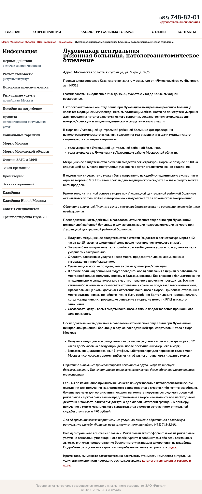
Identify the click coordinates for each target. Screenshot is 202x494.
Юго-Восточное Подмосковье (55, 42)
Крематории (13, 176)
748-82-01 (179, 17)
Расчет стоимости (27, 77)
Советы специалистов (21, 209)
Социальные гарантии (21, 135)
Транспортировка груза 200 (26, 217)
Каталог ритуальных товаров (107, 32)
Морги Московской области (18, 42)
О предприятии (47, 32)
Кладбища (11, 192)
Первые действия (27, 63)
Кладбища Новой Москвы (24, 200)
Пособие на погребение (22, 108)
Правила (27, 122)
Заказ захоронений (19, 184)
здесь (172, 447)
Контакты (187, 32)
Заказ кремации (16, 167)
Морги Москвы (15, 143)
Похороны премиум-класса (26, 87)
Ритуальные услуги (27, 98)
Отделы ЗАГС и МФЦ (20, 159)
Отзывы (159, 32)
